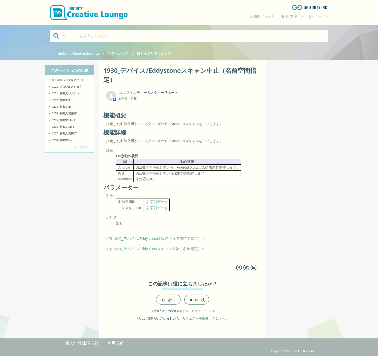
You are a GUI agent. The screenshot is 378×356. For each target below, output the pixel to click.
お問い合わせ (262, 16)
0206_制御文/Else (63, 126)
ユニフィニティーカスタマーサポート (148, 93)
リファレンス (118, 53)
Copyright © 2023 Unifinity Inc (293, 351)
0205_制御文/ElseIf (64, 120)
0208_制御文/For (62, 140)
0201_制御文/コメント (65, 93)
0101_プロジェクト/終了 (67, 86)
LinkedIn (253, 268)
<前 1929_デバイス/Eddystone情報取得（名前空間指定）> (155, 238)
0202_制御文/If (61, 100)
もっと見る (81, 147)
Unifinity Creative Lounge (79, 53)
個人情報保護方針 (82, 343)
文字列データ (157, 202)
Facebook (239, 268)
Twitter (246, 268)
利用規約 (115, 343)
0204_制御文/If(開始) (64, 113)
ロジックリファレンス (154, 53)
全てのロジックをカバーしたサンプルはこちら (73, 79)
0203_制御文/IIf (61, 106)
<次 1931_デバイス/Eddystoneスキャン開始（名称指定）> (155, 249)
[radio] (168, 300)
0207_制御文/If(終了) (64, 133)
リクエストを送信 (195, 318)
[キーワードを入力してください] (189, 36)
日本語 (290, 16)
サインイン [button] (318, 17)
